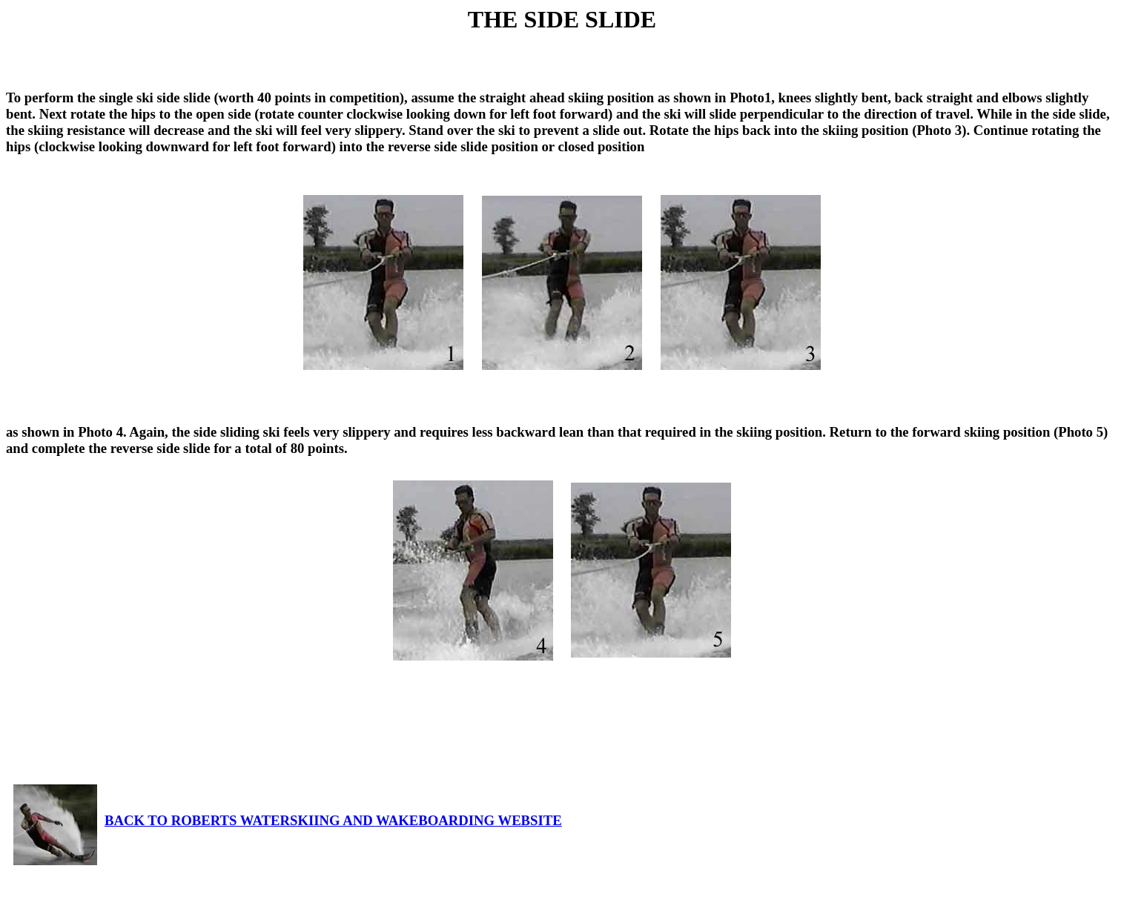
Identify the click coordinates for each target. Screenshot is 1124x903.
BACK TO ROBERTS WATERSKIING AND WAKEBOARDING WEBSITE (287, 820)
